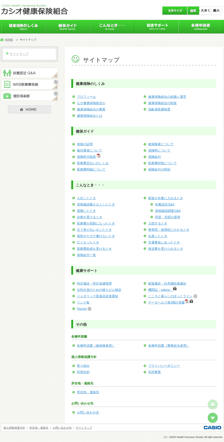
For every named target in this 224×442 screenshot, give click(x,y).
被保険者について (161, 144)
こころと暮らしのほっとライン (170, 296)
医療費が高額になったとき (96, 223)
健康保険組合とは (89, 115)
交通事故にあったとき (164, 242)
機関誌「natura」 (162, 290)
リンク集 (83, 302)
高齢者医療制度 (159, 109)
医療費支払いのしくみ (93, 163)
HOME (9, 39)
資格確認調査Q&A (168, 211)
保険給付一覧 (86, 255)
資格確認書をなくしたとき (96, 204)
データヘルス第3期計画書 (166, 302)
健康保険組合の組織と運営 (167, 96)
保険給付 (154, 157)
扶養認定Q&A (164, 204)
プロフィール (86, 96)
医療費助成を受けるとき (94, 248)
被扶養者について (89, 150)
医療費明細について (91, 169)
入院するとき (157, 223)
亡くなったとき (88, 242)
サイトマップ (84, 427)
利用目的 (83, 372)
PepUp (82, 309)
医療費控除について (162, 163)
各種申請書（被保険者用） (96, 345)
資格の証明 (85, 144)
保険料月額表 (86, 157)
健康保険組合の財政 (162, 103)
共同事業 (154, 372)
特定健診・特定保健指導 (94, 283)
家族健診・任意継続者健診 (167, 283)
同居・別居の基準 (167, 217)
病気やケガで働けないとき (96, 236)
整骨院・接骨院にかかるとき (168, 230)
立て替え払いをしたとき (94, 230)
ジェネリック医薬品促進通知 (97, 296)
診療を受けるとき (89, 217)
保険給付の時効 (159, 169)
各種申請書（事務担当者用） (168, 345)
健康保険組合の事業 (91, 109)
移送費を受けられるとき (165, 248)
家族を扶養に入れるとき (165, 198)
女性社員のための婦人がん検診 (99, 290)
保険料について (159, 150)
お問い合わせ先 (88, 412)
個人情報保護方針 (14, 427)
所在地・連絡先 (88, 392)
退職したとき (86, 211)
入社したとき (86, 198)
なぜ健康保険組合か (91, 103)
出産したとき (157, 236)
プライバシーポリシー (164, 365)
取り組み (83, 365)
